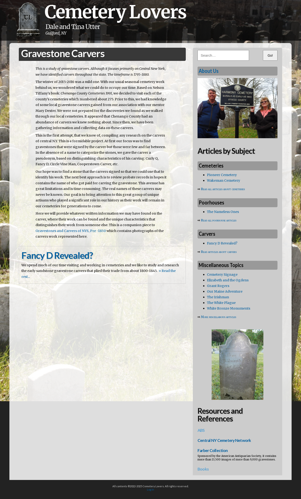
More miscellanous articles (218, 317)
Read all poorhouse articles (218, 220)
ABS (201, 430)
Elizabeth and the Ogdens (228, 280)
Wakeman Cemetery (223, 180)
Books (203, 469)
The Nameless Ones (223, 212)
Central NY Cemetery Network (224, 440)
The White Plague (221, 303)
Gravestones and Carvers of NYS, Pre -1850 (71, 231)
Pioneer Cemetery (222, 175)
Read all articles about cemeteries (223, 189)
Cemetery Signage (222, 274)
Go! (270, 55)
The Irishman (218, 297)
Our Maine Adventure (224, 291)
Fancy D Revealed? (222, 243)
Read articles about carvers (219, 252)
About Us (208, 71)
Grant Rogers (218, 286)
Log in (150, 489)
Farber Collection (213, 450)
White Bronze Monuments (228, 308)
